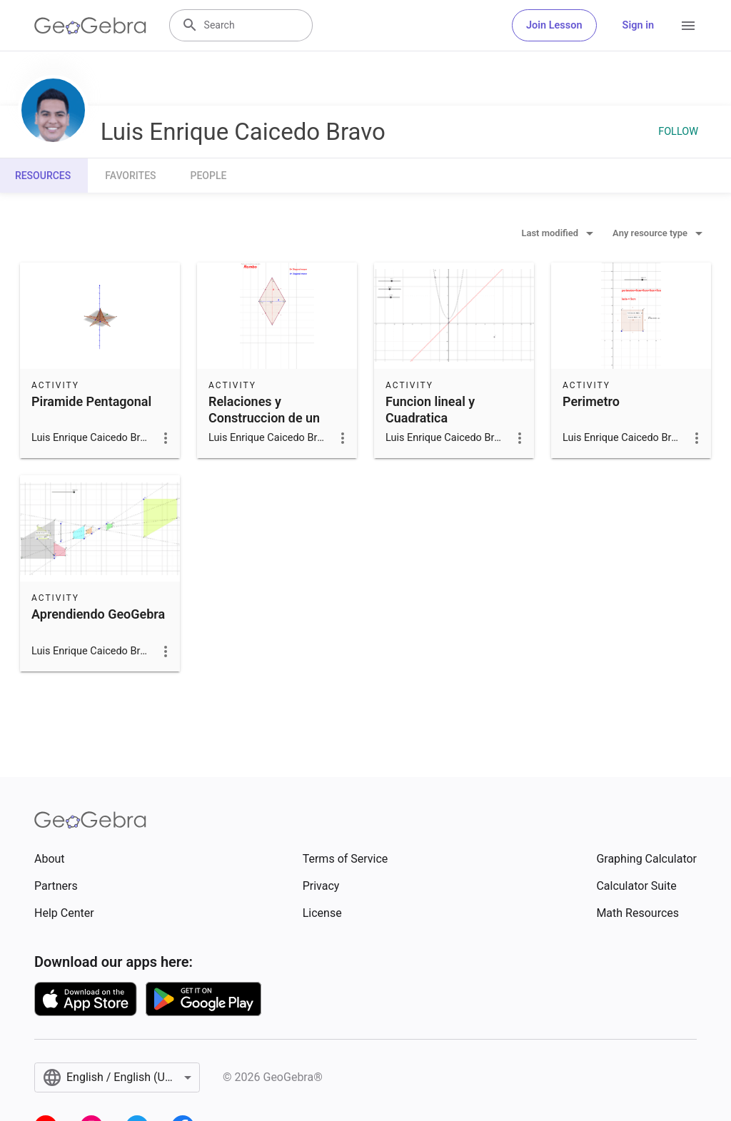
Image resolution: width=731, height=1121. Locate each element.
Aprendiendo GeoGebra (98, 614)
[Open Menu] (688, 25)
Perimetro (591, 401)
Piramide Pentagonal (91, 401)
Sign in (638, 25)
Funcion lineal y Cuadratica (430, 409)
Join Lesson (554, 25)
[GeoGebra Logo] (90, 25)
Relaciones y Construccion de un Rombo (264, 418)
